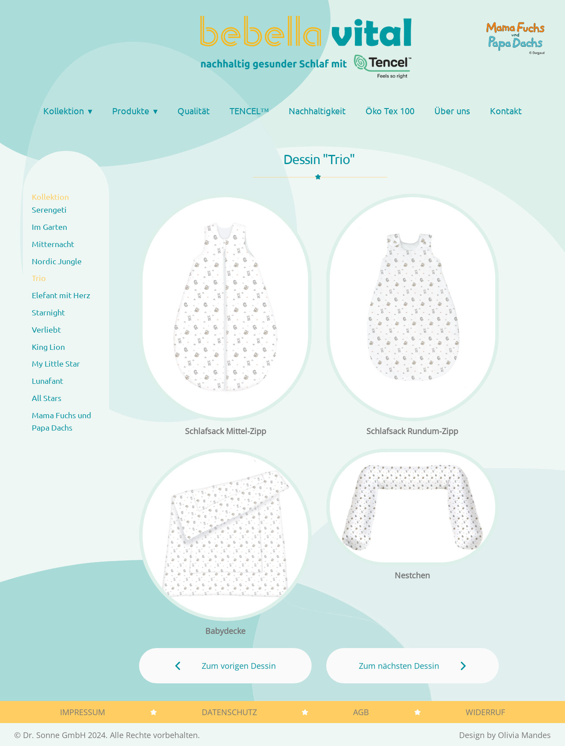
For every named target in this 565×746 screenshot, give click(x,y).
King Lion (48, 346)
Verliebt (46, 329)
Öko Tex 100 (389, 110)
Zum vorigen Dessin (239, 665)
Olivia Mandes (524, 735)
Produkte (130, 110)
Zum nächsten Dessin (399, 665)
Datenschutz (229, 712)
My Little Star (56, 363)
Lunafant (47, 380)
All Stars (46, 397)
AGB (361, 712)
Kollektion (63, 110)
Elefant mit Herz (61, 295)
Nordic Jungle (57, 261)
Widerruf (485, 712)
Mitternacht (53, 243)
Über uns (452, 110)
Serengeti (49, 209)
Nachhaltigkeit (317, 110)
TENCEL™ (249, 110)
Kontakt (506, 110)
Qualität (193, 110)
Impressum (82, 712)
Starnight (48, 312)
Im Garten (49, 226)
